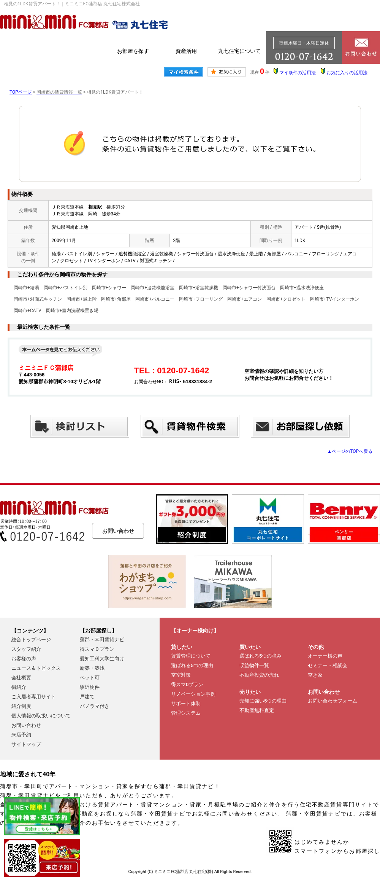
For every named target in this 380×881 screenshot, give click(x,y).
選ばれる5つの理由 (192, 665)
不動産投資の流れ (259, 675)
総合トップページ (31, 639)
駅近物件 (90, 687)
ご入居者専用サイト (33, 696)
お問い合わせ (118, 531)
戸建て (87, 696)
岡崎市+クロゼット (286, 299)
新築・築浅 (92, 668)
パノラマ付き (94, 706)
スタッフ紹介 (26, 649)
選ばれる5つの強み (260, 656)
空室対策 (181, 675)
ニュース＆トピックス (36, 668)
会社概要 (21, 677)
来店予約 (21, 735)
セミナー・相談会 (327, 665)
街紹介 (18, 687)
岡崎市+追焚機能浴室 (152, 287)
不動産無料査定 (256, 710)
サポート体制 (186, 703)
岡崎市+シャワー (109, 287)
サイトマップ (26, 744)
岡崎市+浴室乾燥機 (198, 287)
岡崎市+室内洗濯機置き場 (72, 310)
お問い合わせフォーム (332, 701)
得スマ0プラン (187, 684)
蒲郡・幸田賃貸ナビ (102, 639)
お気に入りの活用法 (346, 72)
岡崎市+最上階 (81, 299)
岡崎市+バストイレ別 (65, 287)
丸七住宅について (239, 51)
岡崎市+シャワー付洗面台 (249, 287)
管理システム (186, 713)
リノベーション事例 (193, 694)
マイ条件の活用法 (297, 72)
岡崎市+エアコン (244, 299)
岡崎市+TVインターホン (334, 299)
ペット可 (90, 677)
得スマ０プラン (97, 649)
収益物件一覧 (254, 665)
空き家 (315, 675)
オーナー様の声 (325, 656)
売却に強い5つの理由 (263, 701)
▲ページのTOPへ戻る (349, 451)
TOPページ (21, 92)
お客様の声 (23, 658)
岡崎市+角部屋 (116, 299)
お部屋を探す (133, 51)
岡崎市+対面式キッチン (38, 299)
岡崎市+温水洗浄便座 (302, 287)
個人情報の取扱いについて (41, 716)
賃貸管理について (191, 656)
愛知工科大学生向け (102, 658)
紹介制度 (21, 706)
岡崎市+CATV (27, 310)
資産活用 (186, 51)
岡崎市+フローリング (201, 299)
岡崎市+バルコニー (154, 299)
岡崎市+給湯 (26, 287)
